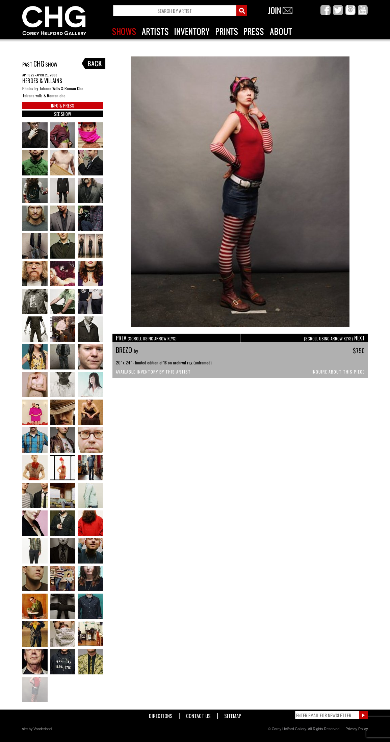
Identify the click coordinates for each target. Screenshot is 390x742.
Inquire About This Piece (338, 372)
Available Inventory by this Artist (153, 372)
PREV (146, 338)
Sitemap (232, 714)
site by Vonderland (37, 729)
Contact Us (198, 714)
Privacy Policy (356, 729)
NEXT (334, 338)
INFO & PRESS (62, 105)
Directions (161, 714)
